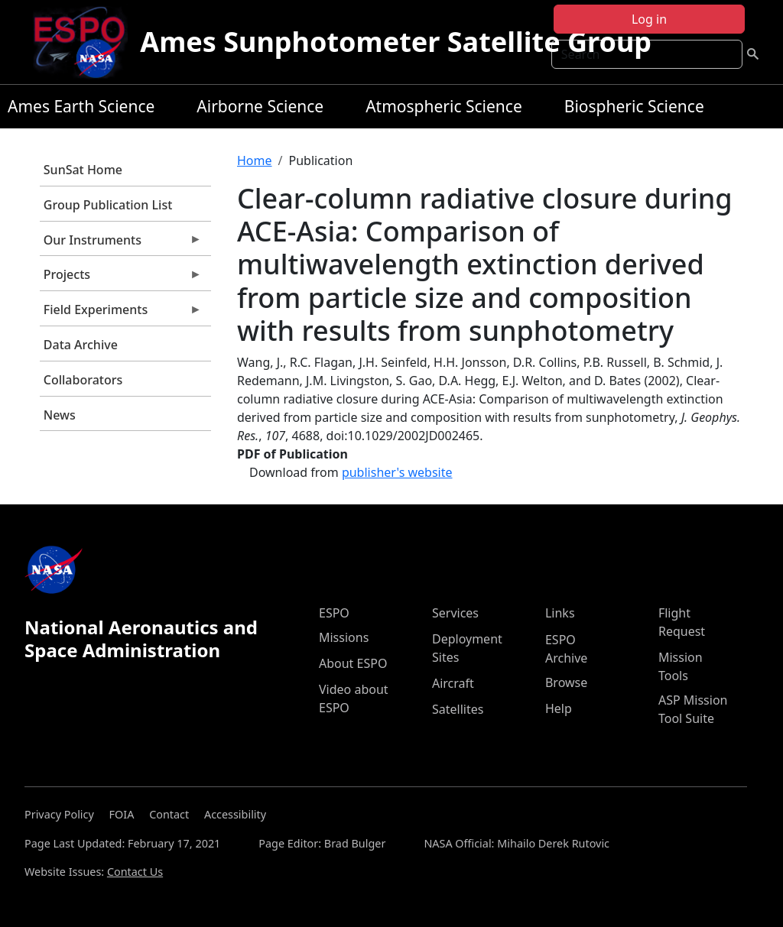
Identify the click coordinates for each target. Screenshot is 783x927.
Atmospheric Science (444, 106)
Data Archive (81, 344)
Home (254, 160)
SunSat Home (83, 169)
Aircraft (453, 683)
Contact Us (135, 871)
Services (455, 612)
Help (558, 708)
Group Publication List (108, 204)
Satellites (457, 709)
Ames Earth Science (81, 106)
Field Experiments (121, 313)
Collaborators (83, 379)
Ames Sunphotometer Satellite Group (395, 41)
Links (560, 612)
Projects (121, 278)
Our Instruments (121, 244)
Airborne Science (260, 106)
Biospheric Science (634, 106)
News (60, 415)
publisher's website (397, 472)
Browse (566, 682)
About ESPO (353, 663)
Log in (649, 19)
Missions (344, 637)
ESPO (334, 612)
